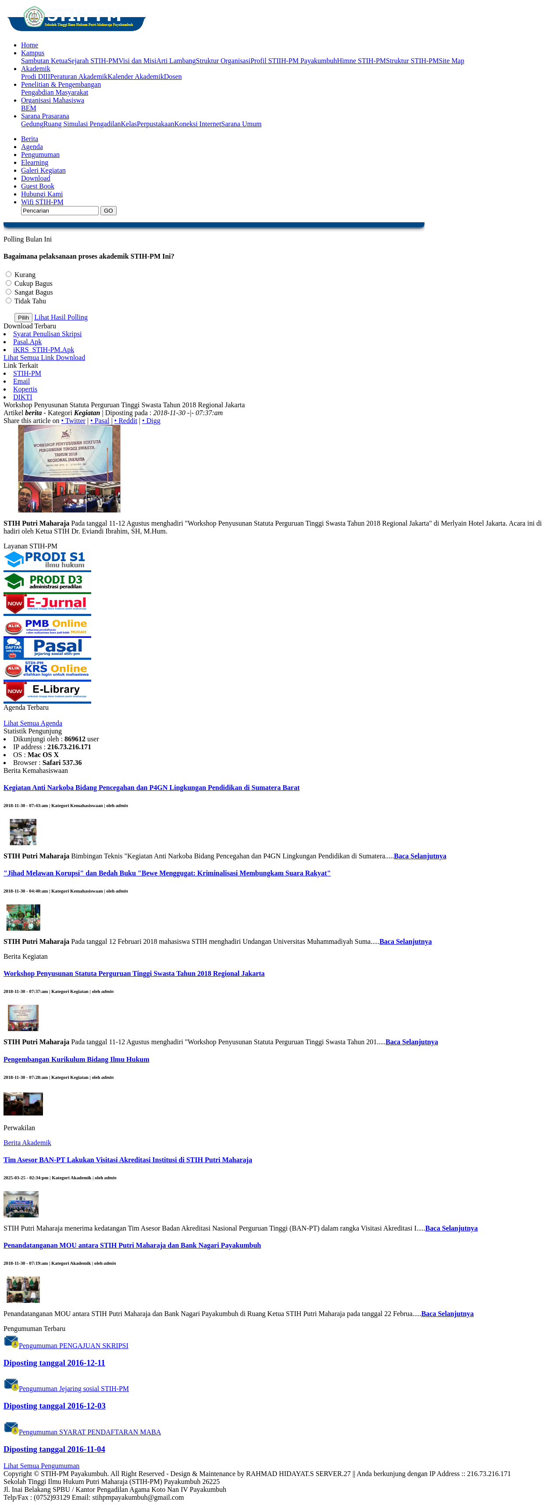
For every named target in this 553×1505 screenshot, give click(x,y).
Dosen (173, 76)
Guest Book (37, 186)
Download (35, 178)
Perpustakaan (155, 124)
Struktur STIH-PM (412, 60)
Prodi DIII (35, 76)
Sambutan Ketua (44, 60)
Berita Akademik (27, 1142)
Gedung (32, 124)
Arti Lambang (176, 60)
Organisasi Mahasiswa (52, 100)
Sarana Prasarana (45, 116)
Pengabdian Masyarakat (54, 92)
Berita (29, 138)
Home (29, 45)
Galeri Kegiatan (43, 170)
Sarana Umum (241, 124)
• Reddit (125, 420)
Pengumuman (40, 154)
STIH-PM (27, 373)
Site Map (451, 60)
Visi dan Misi (137, 60)
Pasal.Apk (27, 341)
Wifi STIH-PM (42, 202)
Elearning (34, 162)
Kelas (129, 124)
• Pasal (99, 420)
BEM (28, 108)
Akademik (35, 68)
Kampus (32, 53)
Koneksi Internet (197, 124)
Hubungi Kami (42, 194)
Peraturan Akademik (78, 76)
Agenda (32, 146)
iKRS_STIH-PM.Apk (43, 349)
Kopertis (25, 389)
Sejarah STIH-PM (93, 60)
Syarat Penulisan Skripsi (47, 334)
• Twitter (73, 420)
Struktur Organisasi (223, 60)
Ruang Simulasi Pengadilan (82, 124)
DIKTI (22, 397)
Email (21, 381)
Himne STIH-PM (361, 60)
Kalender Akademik (135, 76)
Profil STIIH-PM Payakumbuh (293, 60)
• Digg (151, 420)
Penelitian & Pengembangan (61, 84)
